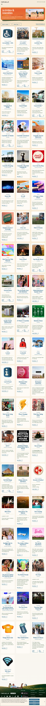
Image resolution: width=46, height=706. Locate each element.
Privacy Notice (22, 702)
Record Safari (37, 450)
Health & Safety (33, 696)
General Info (33, 690)
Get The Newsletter (42, 692)
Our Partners (33, 694)
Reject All (34, 701)
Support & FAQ (41, 690)
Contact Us (40, 694)
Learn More (5, 51)
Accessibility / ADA (34, 692)
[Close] (45, 702)
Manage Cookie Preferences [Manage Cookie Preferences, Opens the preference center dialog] (34, 699)
